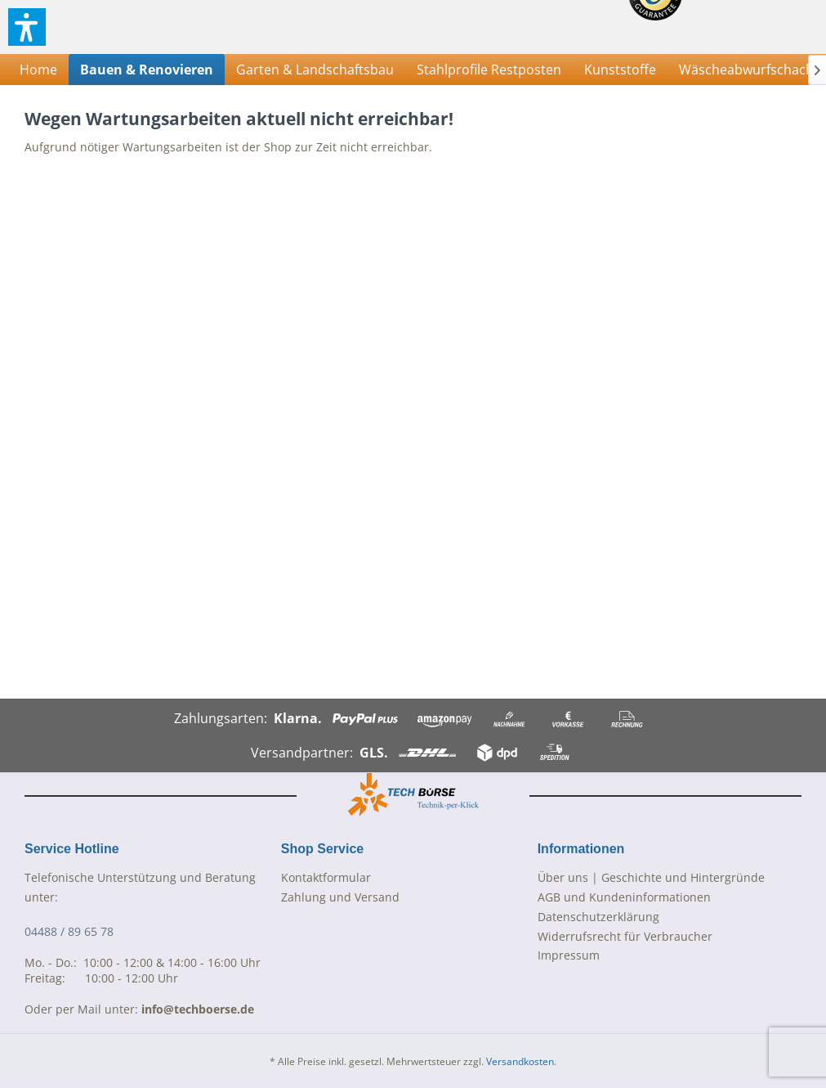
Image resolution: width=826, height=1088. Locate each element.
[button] (27, 27)
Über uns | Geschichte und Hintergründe (651, 877)
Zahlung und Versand (340, 897)
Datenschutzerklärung (598, 916)
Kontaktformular (326, 877)
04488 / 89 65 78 (69, 931)
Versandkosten (520, 1061)
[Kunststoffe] (620, 69)
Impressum (569, 955)
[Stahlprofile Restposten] (489, 69)
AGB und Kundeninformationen (624, 897)
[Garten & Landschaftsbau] (315, 69)
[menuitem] (38, 69)
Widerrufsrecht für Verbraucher (625, 936)
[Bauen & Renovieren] (147, 69)
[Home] (38, 69)
